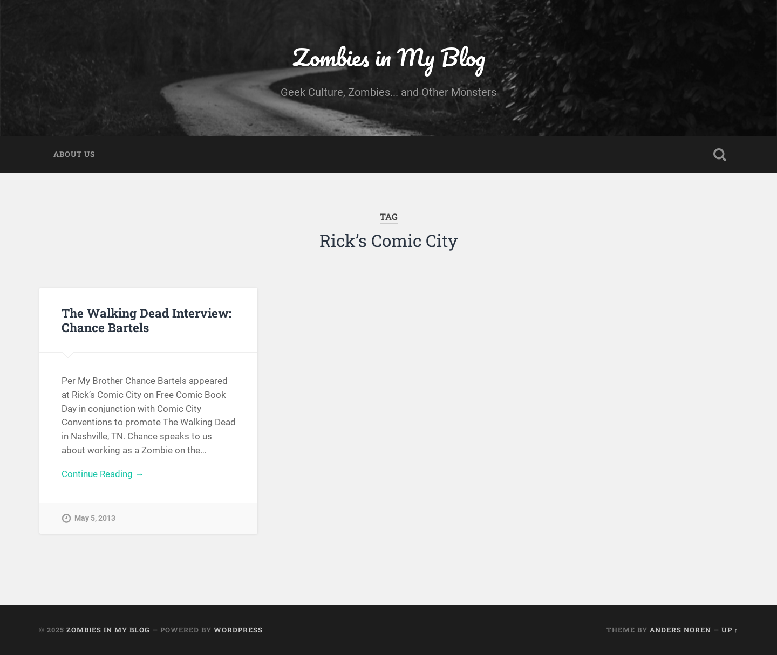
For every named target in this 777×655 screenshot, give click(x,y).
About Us (74, 154)
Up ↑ (729, 629)
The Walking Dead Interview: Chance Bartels (146, 320)
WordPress (238, 629)
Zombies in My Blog (388, 57)
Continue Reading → (103, 473)
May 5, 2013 (94, 518)
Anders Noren (680, 629)
